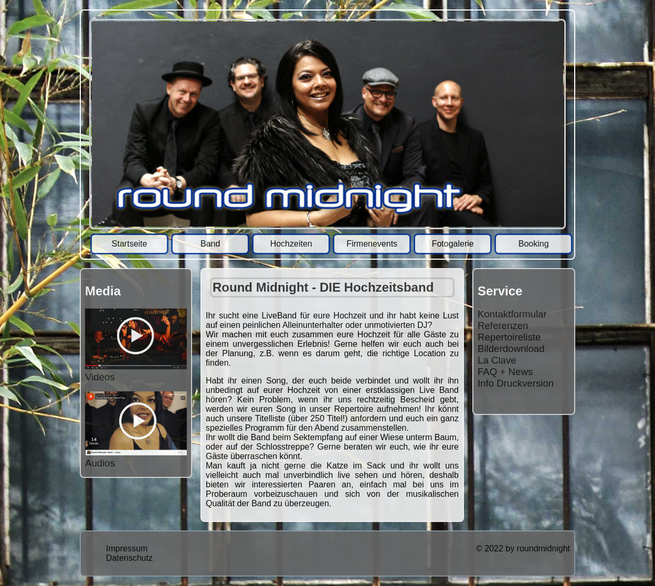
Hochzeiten (291, 243)
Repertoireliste (509, 337)
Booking (534, 243)
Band (210, 243)
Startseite (129, 243)
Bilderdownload (511, 348)
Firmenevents (371, 243)
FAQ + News (505, 371)
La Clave (497, 360)
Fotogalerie (453, 243)
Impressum (126, 548)
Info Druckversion (516, 383)
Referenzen (503, 325)
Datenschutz (129, 557)
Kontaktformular (512, 313)
